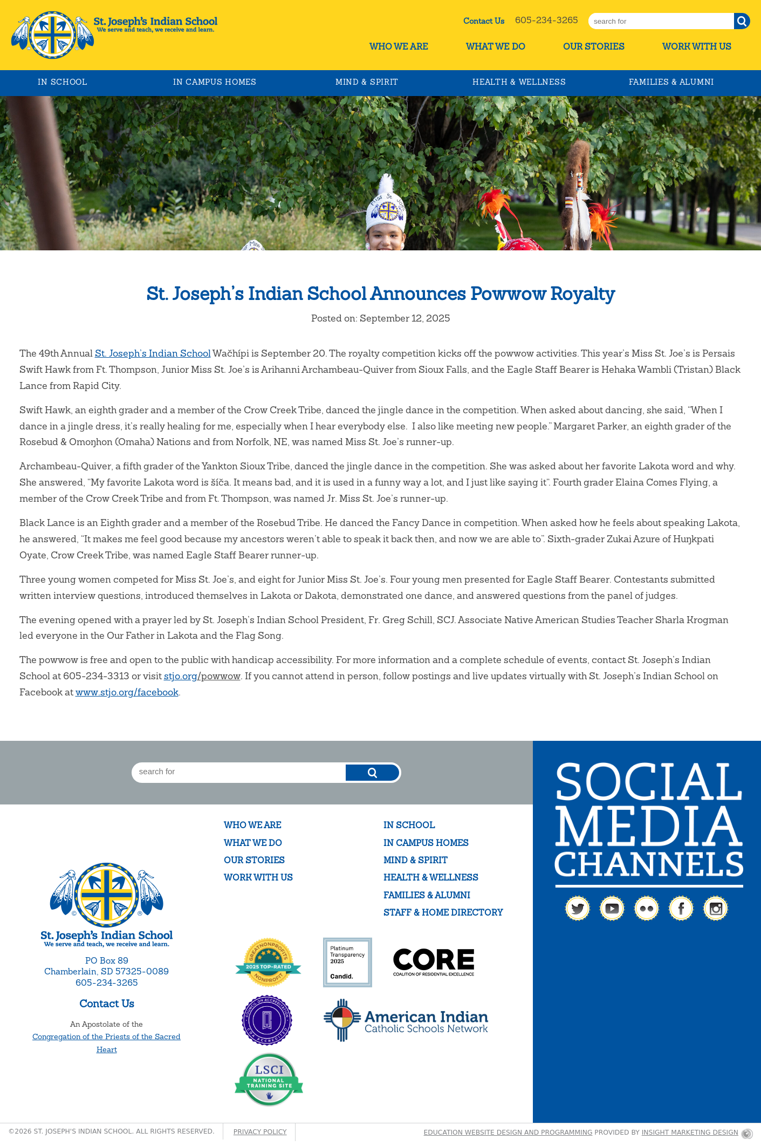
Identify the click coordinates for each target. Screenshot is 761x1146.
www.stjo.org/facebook (127, 692)
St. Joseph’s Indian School (153, 353)
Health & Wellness (519, 82)
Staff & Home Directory (443, 912)
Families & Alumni (671, 82)
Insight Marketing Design (690, 1132)
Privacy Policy (260, 1132)
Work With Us (696, 47)
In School (62, 82)
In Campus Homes (215, 82)
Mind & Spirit (367, 82)
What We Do (495, 47)
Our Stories (594, 47)
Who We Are (398, 47)
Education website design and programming (508, 1132)
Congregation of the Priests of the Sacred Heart (106, 1043)
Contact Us (483, 21)
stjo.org (180, 675)
